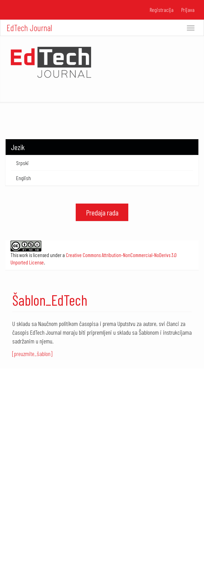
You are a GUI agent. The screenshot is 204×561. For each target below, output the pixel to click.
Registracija (162, 9)
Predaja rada (102, 212)
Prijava (188, 9)
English (23, 178)
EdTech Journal (29, 27)
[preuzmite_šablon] (32, 353)
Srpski (22, 162)
